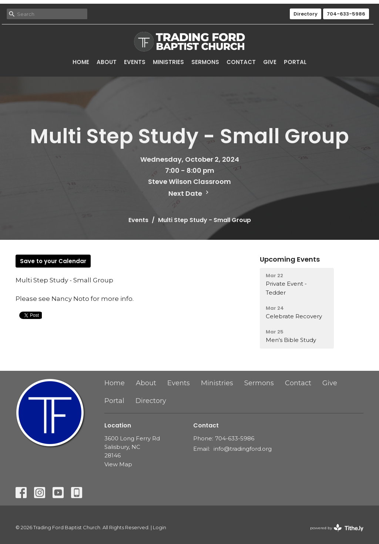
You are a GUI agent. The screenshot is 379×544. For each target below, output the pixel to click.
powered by (336, 528)
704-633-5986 (346, 13)
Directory (306, 13)
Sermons (205, 62)
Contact (241, 62)
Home (81, 62)
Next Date (189, 193)
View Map (118, 464)
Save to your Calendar (53, 261)
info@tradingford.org (243, 448)
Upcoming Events (290, 259)
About (107, 62)
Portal (295, 62)
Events (134, 62)
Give (269, 62)
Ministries (168, 62)
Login (159, 527)
